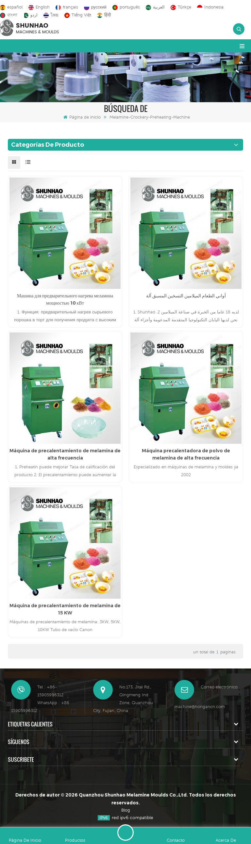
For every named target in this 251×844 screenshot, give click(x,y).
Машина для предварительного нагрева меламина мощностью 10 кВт (65, 299)
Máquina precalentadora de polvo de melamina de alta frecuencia (186, 454)
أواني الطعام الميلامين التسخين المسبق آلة (186, 296)
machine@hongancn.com (200, 706)
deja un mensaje (125, 832)
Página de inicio (82, 117)
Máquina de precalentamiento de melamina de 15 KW (65, 609)
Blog (125, 810)
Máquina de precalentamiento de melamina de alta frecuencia (65, 454)
